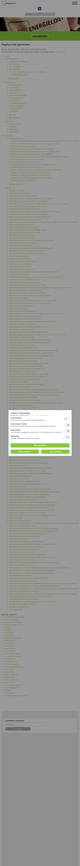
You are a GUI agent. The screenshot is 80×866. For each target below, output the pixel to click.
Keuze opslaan (55, 452)
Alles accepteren (40, 445)
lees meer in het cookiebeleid (38, 415)
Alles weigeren (25, 452)
